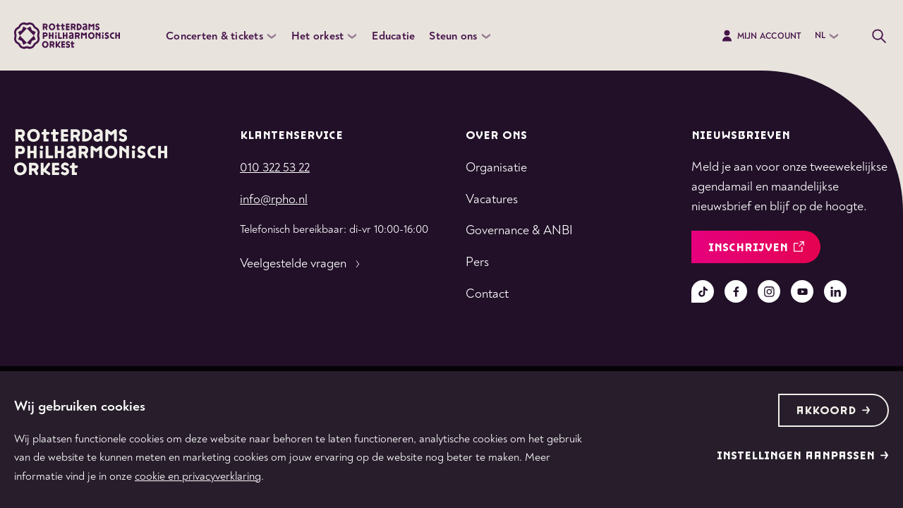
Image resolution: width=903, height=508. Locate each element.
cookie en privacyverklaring (198, 476)
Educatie (393, 36)
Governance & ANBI (519, 230)
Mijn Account (761, 36)
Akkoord (833, 411)
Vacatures (492, 199)
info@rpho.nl (274, 199)
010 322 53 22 (275, 167)
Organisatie (496, 167)
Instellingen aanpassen (803, 456)
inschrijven (756, 248)
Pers (477, 262)
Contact (487, 294)
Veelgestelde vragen (301, 263)
